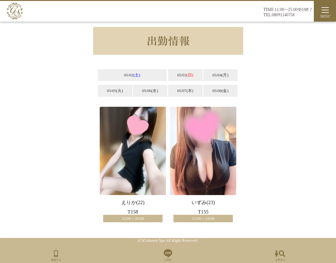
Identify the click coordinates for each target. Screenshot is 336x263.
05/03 (185, 75)
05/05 (115, 90)
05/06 (150, 90)
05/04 (220, 75)
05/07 (185, 90)
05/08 (220, 90)
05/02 (132, 75)
